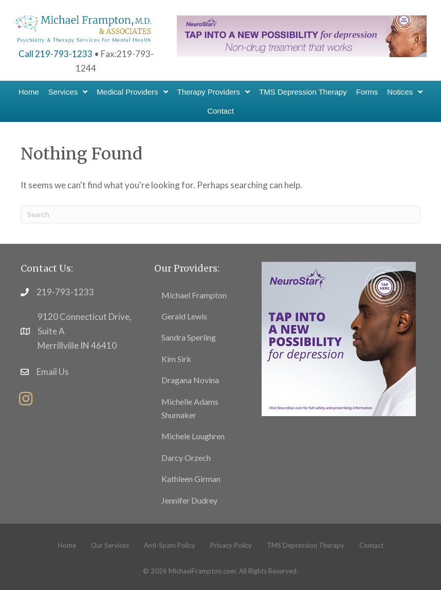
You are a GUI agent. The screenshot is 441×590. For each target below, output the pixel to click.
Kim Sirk (176, 359)
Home (67, 545)
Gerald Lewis (184, 316)
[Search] (220, 214)
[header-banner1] (301, 35)
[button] (25, 398)
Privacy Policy (231, 545)
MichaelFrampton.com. (203, 571)
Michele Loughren (193, 436)
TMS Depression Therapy (305, 545)
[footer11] (339, 337)
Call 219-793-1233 (56, 53)
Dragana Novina (190, 380)
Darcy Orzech (186, 457)
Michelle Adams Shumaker (189, 408)
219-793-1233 (65, 292)
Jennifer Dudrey (189, 500)
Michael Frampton (194, 295)
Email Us (52, 371)
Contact (371, 545)
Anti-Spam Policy (169, 545)
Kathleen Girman (190, 479)
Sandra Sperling (188, 337)
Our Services (110, 545)
